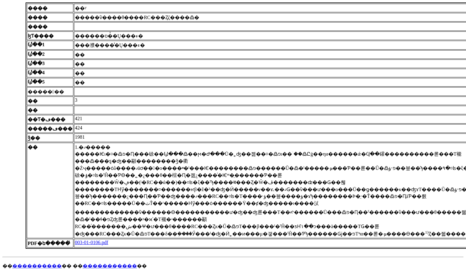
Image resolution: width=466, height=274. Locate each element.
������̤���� (37, 265)
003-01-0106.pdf (91, 242)
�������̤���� (110, 265)
